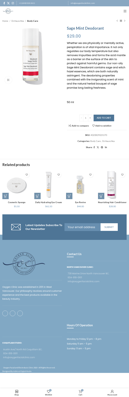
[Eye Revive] (80, 184)
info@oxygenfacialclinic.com (83, 3)
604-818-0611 (75, 277)
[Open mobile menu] (125, 11)
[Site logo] (8, 11)
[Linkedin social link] (106, 147)
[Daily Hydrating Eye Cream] (48, 184)
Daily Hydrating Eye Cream (48, 202)
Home (5, 21)
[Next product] (125, 21)
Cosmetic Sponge (17, 202)
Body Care (32, 21)
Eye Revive (80, 202)
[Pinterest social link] (102, 147)
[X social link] (8, 3)
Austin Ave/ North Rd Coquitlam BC (22, 349)
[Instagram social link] (13, 3)
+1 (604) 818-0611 (27, 3)
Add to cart (104, 118)
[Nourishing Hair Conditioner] (112, 184)
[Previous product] (117, 21)
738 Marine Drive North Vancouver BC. (88, 273)
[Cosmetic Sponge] (16, 184)
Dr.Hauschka (18, 21)
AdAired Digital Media (22, 371)
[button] (5, 196)
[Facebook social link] (4, 3)
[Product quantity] (85, 118)
